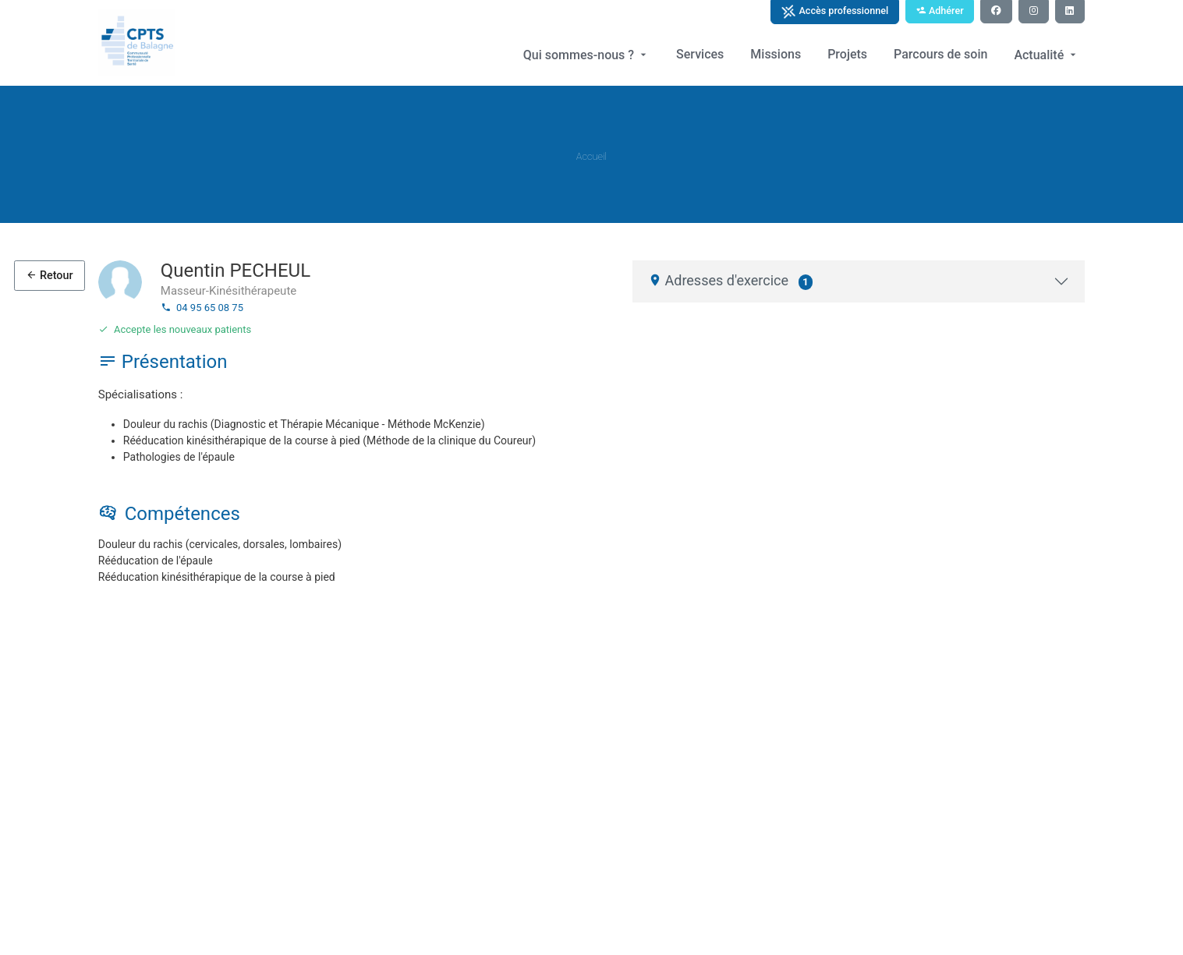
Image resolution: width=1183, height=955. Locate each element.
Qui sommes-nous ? (586, 55)
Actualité (1046, 55)
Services (700, 54)
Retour (49, 275)
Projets (847, 54)
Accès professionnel (834, 11)
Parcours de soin (940, 54)
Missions (775, 54)
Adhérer (940, 10)
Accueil (591, 156)
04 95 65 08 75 (202, 307)
